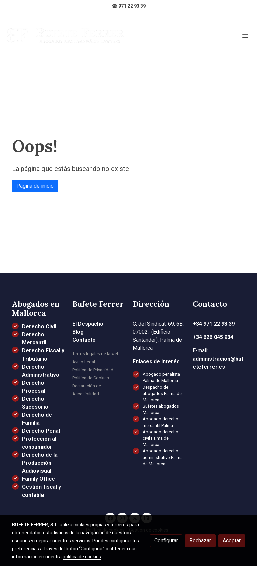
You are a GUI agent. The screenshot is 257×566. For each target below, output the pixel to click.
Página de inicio (35, 186)
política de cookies (82, 556)
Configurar (166, 540)
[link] (65, 35)
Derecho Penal (41, 431)
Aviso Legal (83, 361)
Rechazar (200, 540)
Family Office (38, 479)
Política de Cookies (90, 377)
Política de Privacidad (92, 369)
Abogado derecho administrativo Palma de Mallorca (163, 457)
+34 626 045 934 (213, 337)
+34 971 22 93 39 (214, 324)
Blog (78, 332)
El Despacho (87, 324)
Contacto (84, 340)
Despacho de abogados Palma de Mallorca (162, 393)
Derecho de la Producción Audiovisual (40, 463)
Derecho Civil (39, 326)
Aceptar (232, 540)
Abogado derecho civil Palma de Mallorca (160, 438)
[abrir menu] (245, 35)
